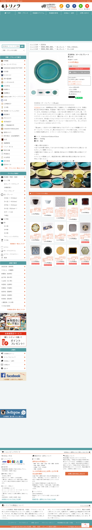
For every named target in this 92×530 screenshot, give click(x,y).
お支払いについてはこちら (11, 499)
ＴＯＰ (8, 13)
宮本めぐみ (7, 164)
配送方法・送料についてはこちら (44, 499)
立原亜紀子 (7, 103)
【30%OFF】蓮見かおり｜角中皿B (85, 209)
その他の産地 (5, 306)
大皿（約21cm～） (12, 208)
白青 (5, 100)
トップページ (12, 522)
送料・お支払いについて (75, 81)
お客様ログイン (7, 353)
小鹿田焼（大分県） (8, 302)
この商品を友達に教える (75, 91)
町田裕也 (7, 154)
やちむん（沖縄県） (8, 270)
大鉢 (7, 233)
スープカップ (10, 191)
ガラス (6, 247)
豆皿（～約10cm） (12, 198)
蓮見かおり (7, 132)
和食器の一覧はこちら (17, 244)
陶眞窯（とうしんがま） (12, 111)
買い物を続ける (73, 94)
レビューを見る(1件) (74, 87)
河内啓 (6, 71)
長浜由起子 (7, 121)
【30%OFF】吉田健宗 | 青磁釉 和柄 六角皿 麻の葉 (85, 258)
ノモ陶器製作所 (9, 125)
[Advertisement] (46, 29)
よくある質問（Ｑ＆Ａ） (75, 84)
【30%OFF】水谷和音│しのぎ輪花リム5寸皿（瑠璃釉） (48, 259)
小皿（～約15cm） (12, 201)
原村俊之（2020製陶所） (12, 136)
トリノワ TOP (34, 44)
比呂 (5, 139)
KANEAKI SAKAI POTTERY (13, 68)
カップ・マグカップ (12, 184)
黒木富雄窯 (7, 78)
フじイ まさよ (8, 146)
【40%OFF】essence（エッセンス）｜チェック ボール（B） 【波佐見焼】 (48, 210)
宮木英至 (7, 161)
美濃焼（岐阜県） (7, 274)
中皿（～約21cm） (12, 205)
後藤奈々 (7, 89)
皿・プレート (8, 194)
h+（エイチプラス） (10, 64)
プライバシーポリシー (48, 522)
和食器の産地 (53, 13)
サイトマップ (80, 522)
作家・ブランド (23, 13)
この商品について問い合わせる (79, 72)
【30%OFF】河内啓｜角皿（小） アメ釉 (72, 258)
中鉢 (7, 229)
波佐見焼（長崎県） (8, 266)
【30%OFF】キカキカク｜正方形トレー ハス (35, 258)
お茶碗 (6, 219)
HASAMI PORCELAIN (11, 129)
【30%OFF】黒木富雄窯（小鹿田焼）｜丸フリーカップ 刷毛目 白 (60, 236)
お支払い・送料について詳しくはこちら (76, 452)
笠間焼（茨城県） (7, 288)
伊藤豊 (6, 61)
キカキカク (7, 75)
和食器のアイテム (38, 13)
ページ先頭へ (85, 525)
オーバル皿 (9, 212)
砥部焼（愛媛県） (7, 291)
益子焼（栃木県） (7, 277)
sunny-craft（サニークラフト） (14, 96)
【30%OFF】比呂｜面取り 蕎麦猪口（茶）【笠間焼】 (35, 210)
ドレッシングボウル (12, 236)
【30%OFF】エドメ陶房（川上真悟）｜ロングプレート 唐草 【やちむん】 (48, 236)
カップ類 (7, 180)
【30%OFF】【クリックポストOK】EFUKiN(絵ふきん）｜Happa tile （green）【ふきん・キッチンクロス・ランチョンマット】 (72, 212)
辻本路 (6, 107)
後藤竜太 (7, 93)
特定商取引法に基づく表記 (65, 522)
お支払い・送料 (69, 13)
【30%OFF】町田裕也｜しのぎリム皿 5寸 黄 (60, 258)
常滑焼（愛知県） (7, 299)
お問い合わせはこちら (76, 473)
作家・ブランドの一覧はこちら (15, 168)
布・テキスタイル (10, 250)
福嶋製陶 (7, 143)
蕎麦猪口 (8, 187)
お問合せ (5, 364)
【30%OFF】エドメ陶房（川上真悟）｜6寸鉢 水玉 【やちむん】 (35, 236)
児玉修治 (7, 86)
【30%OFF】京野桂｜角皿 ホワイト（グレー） (72, 235)
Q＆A (88, 1)
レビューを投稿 (73, 89)
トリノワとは (81, 1)
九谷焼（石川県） (7, 281)
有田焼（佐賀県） (7, 284)
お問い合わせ (84, 13)
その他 (6, 240)
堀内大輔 (7, 150)
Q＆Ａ (4, 368)
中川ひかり (7, 118)
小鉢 (7, 226)
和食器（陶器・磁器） (11, 177)
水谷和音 (7, 157)
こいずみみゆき (9, 82)
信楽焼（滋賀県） (7, 295)
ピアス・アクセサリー (11, 254)
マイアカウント (23, 522)
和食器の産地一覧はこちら (16, 309)
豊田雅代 (7, 114)
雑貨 (5, 257)
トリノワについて (10, 357)
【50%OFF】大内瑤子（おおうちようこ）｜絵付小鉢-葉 (85, 236)
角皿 (7, 215)
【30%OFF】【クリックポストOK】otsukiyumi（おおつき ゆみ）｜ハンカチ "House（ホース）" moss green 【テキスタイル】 (60, 212)
